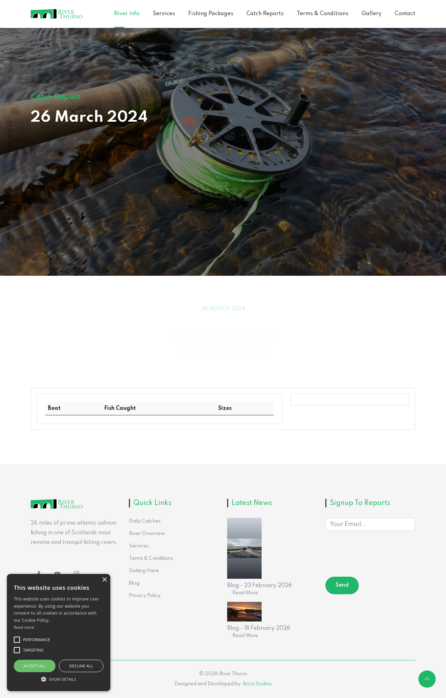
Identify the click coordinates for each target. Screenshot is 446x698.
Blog (134, 583)
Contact (405, 14)
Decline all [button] (81, 665)
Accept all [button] (34, 665)
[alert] (58, 632)
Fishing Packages (210, 14)
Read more (24, 627)
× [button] (104, 580)
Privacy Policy (145, 595)
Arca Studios (257, 683)
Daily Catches (145, 521)
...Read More (242, 592)
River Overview (147, 533)
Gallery (372, 14)
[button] (58, 679)
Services (164, 14)
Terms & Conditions (322, 14)
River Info (127, 14)
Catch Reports (265, 14)
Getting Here (144, 570)
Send (342, 585)
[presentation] (377, 555)
